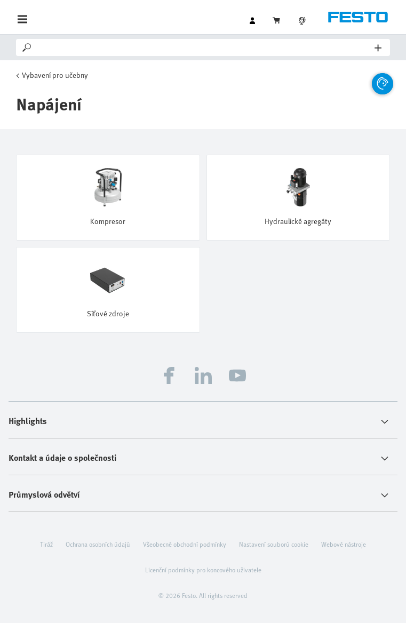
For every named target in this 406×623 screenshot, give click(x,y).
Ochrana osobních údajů (98, 544)
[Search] (203, 47)
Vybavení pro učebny (55, 75)
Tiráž (46, 544)
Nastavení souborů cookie (273, 544)
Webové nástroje (343, 544)
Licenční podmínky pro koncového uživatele (203, 569)
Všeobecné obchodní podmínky (184, 544)
